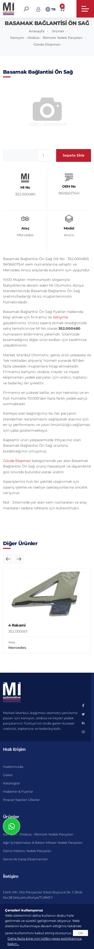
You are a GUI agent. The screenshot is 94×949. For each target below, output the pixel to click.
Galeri (8, 775)
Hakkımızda (13, 767)
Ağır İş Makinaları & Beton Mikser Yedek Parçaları (43, 843)
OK (80, 933)
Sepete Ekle (73, 155)
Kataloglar (11, 783)
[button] (8, 559)
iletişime (60, 317)
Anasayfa (36, 31)
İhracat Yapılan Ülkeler (21, 800)
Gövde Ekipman (47, 44)
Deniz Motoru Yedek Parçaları (27, 851)
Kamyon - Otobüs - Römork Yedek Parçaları (46, 38)
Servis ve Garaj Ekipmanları (25, 859)
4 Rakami (17, 625)
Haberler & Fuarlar (18, 791)
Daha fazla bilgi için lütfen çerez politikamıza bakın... (45, 941)
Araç (11, 642)
